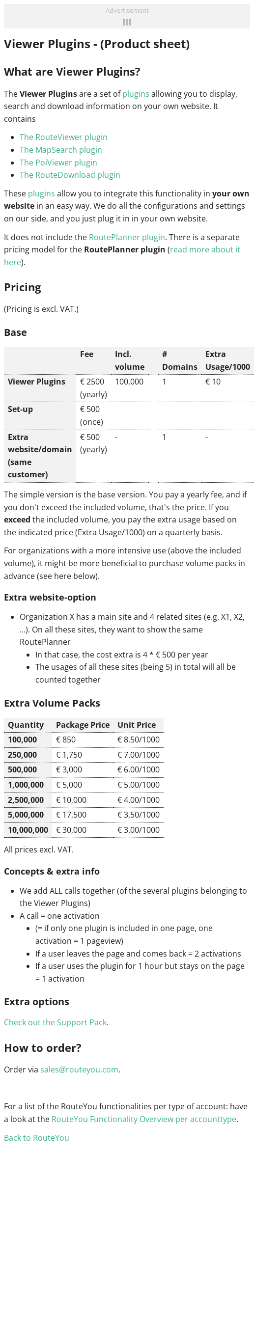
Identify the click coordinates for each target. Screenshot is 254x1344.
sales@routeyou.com (79, 1069)
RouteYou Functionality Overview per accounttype (144, 1119)
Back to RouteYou (36, 1137)
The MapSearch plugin (61, 149)
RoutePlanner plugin (127, 237)
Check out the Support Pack (55, 1022)
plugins (135, 93)
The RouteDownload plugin (70, 174)
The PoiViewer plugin (58, 162)
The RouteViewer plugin (64, 137)
